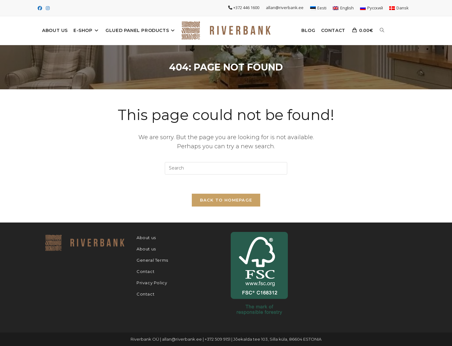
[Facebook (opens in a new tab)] (41, 8)
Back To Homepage (226, 199)
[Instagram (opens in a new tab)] (47, 8)
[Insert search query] (226, 168)
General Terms (152, 260)
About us (146, 237)
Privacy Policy (152, 282)
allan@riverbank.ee (285, 7)
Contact (145, 271)
